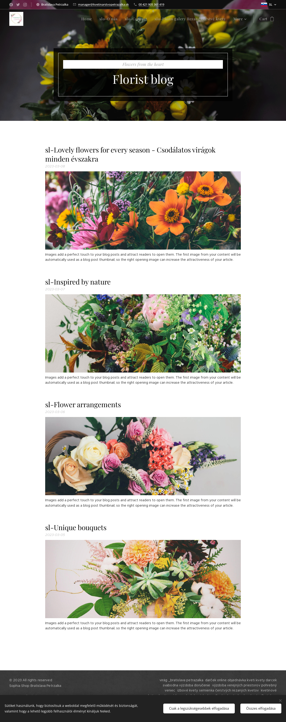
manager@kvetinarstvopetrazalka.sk (103, 4)
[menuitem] (40, 19)
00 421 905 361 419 (151, 4)
